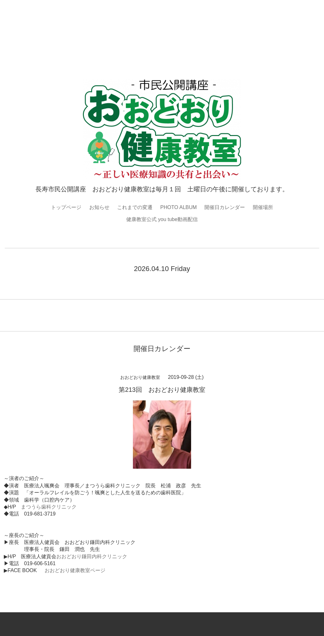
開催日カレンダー (224, 207)
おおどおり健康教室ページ (75, 570)
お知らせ (99, 207)
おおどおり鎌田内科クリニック (91, 556)
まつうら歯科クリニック (49, 506)
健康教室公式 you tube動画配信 (162, 219)
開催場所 (263, 207)
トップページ (66, 207)
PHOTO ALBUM (178, 207)
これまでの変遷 (135, 207)
